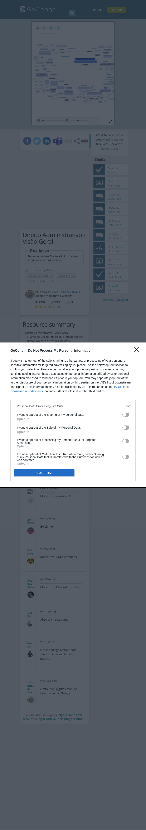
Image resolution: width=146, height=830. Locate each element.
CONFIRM (44, 472)
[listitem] (73, 406)
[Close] (138, 351)
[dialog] (73, 415)
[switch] (125, 415)
